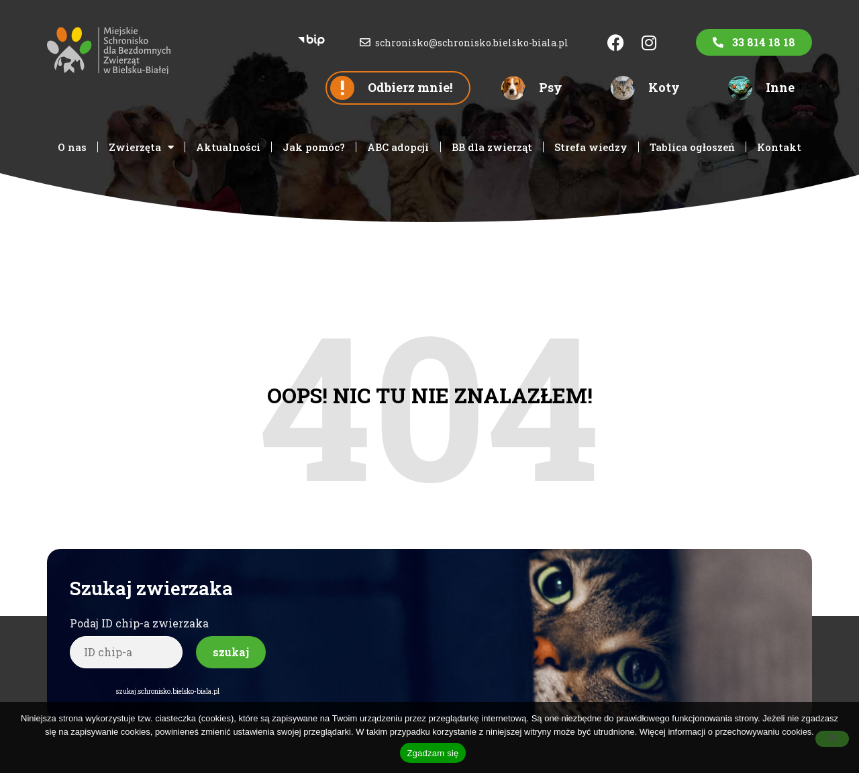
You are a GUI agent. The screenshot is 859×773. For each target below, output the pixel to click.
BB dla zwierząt (492, 147)
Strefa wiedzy (590, 147)
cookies (796, 732)
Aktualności (228, 147)
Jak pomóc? (314, 147)
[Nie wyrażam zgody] (832, 739)
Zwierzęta (141, 147)
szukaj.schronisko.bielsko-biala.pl (167, 691)
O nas (72, 147)
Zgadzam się (432, 753)
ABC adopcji (398, 147)
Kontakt (779, 147)
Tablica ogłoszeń (692, 147)
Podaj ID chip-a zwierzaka (139, 623)
